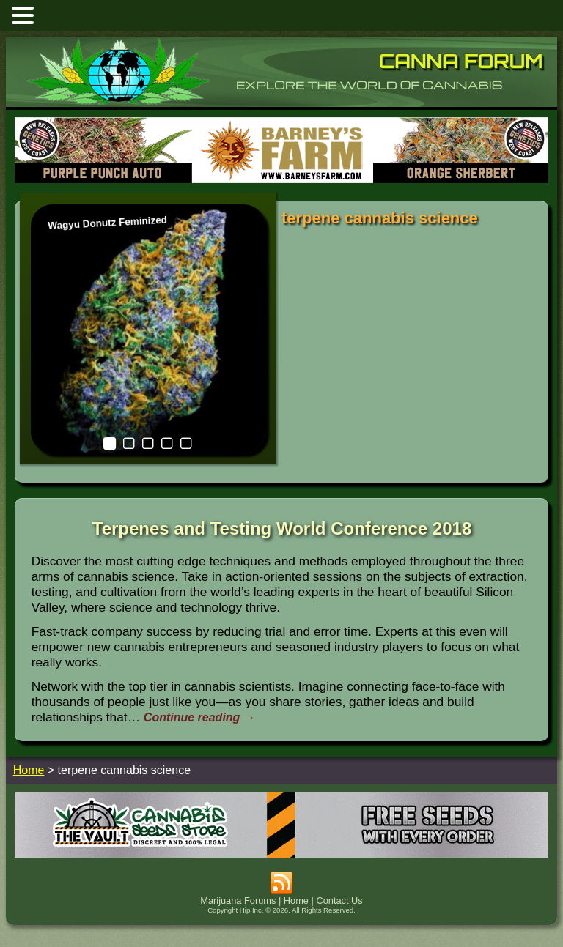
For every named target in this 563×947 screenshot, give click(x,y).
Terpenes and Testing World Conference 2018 (281, 528)
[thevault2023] (281, 853)
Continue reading (199, 717)
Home (296, 900)
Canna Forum (461, 61)
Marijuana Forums (238, 900)
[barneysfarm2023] (281, 179)
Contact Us (339, 900)
